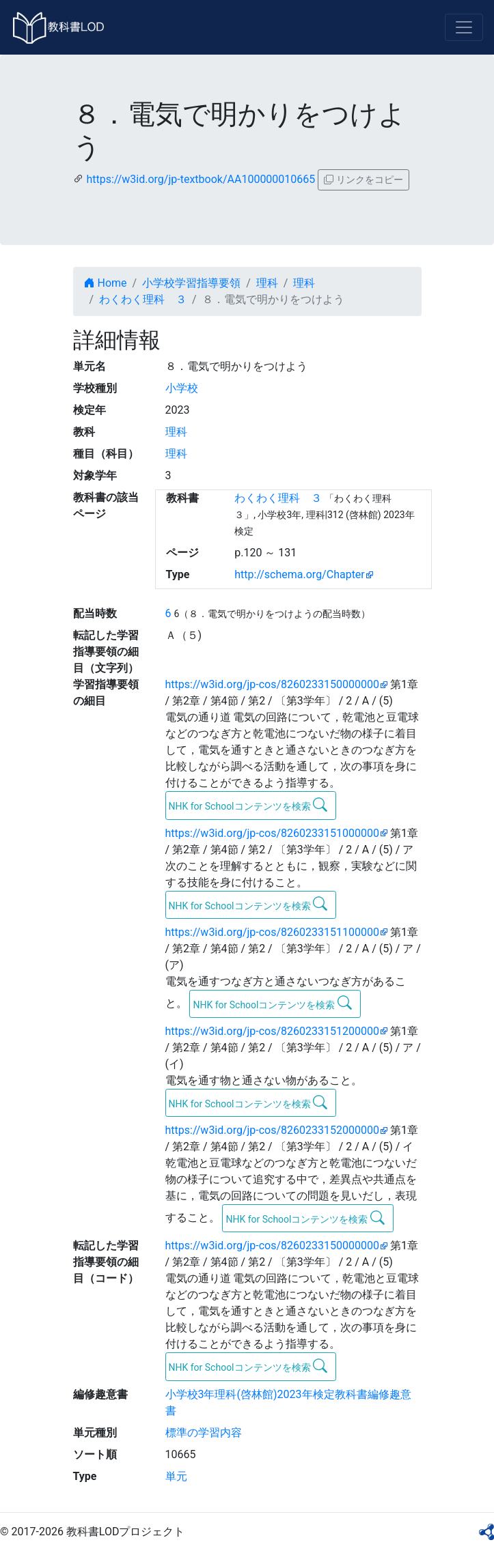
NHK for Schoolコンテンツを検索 (248, 805)
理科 (267, 282)
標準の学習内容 (203, 1432)
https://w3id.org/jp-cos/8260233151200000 (272, 1031)
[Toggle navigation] (464, 27)
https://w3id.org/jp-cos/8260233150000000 (272, 684)
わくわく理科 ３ (143, 299)
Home (105, 282)
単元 (176, 1476)
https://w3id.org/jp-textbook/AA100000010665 (200, 179)
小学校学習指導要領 (191, 282)
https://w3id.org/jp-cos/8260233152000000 (272, 1130)
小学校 (181, 388)
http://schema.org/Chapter (299, 574)
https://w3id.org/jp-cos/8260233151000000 (272, 833)
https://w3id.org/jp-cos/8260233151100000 (272, 932)
